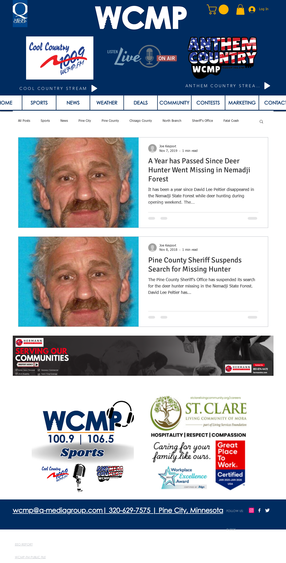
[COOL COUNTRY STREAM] (59, 88)
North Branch (172, 121)
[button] (219, 9)
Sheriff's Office (202, 121)
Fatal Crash (231, 121)
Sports (45, 121)
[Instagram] (251, 510)
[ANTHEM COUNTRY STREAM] (229, 86)
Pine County (110, 121)
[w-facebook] (259, 510)
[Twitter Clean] (267, 510)
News (64, 121)
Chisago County (141, 121)
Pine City (84, 121)
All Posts (24, 121)
